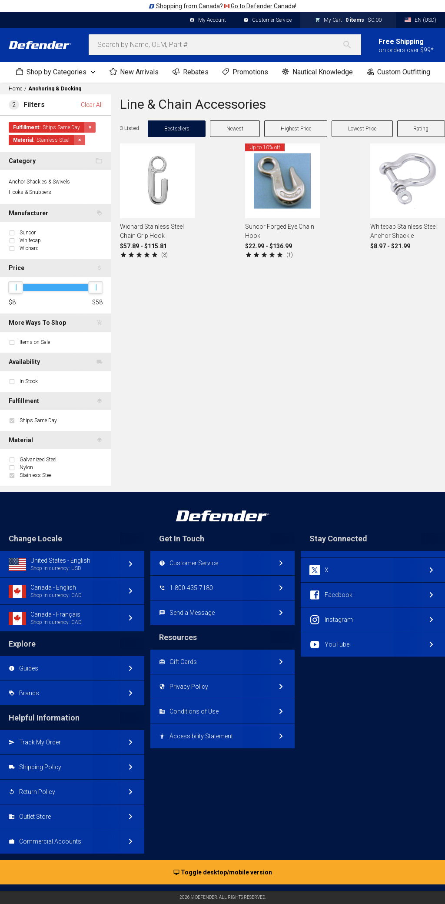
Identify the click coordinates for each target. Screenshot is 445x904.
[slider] (15, 287)
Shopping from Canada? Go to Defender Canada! (222, 6)
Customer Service (267, 20)
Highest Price (296, 129)
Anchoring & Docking (54, 88)
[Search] (351, 44)
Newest (234, 129)
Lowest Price (362, 129)
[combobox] (225, 44)
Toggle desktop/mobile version (222, 873)
